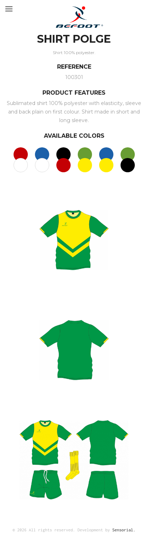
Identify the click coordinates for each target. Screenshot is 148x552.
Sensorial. (124, 529)
